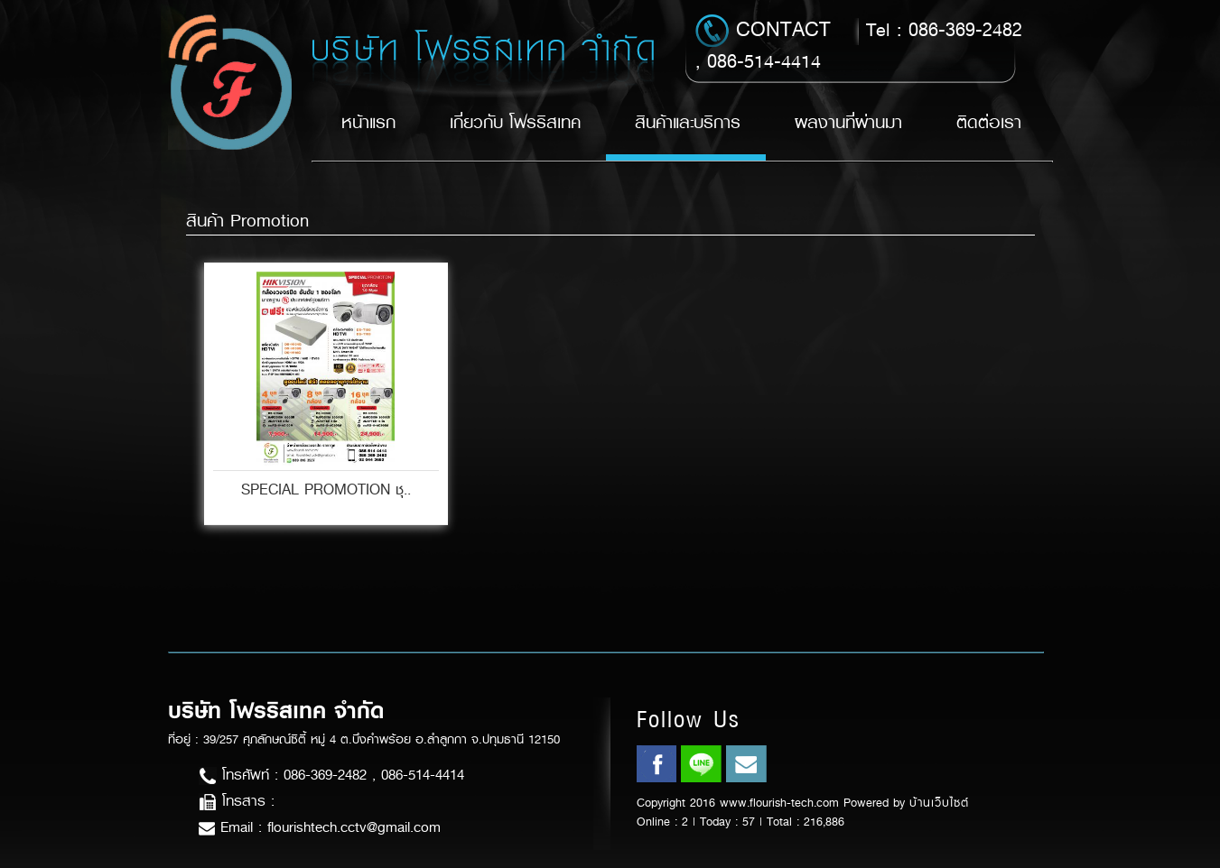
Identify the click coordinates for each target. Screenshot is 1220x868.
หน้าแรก (368, 122)
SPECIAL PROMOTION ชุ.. (326, 489)
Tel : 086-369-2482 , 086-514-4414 (858, 44)
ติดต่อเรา (988, 122)
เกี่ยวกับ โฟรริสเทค (515, 122)
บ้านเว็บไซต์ (939, 802)
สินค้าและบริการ (687, 122)
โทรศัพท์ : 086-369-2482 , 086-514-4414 (331, 774)
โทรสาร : (237, 801)
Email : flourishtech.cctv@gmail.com (320, 827)
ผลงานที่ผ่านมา (848, 122)
